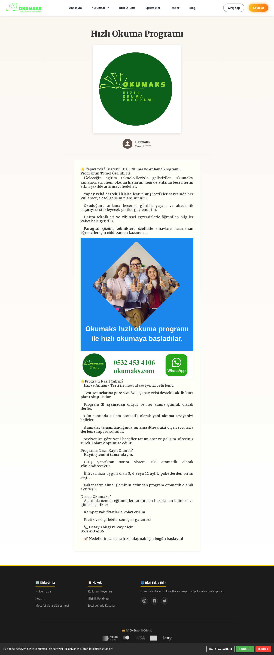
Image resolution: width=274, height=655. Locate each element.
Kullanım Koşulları (100, 592)
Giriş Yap (234, 8)
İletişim (40, 598)
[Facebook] (154, 602)
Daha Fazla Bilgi (220, 649)
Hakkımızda (43, 591)
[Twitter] (164, 602)
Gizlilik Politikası (98, 599)
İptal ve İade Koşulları (102, 606)
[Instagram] (144, 602)
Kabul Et (245, 649)
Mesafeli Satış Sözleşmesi (52, 605)
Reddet (263, 649)
